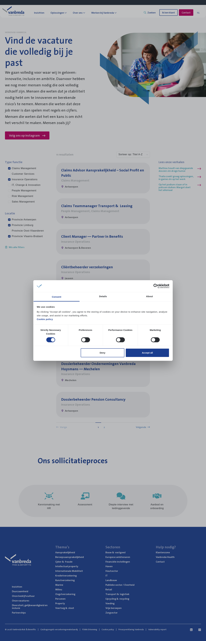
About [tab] (149, 296)
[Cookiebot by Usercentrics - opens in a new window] (155, 286)
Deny (102, 352)
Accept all (147, 352)
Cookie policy (45, 319)
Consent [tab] (56, 296)
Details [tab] (103, 296)
